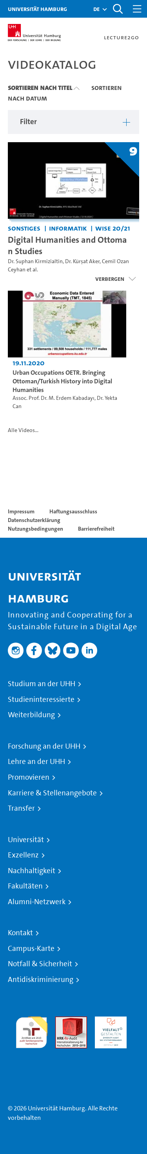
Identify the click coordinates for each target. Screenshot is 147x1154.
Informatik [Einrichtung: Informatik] (68, 228)
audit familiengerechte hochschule (31, 1030)
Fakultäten (25, 886)
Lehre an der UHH (36, 762)
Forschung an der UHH (44, 746)
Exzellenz (23, 855)
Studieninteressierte (41, 699)
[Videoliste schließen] (115, 279)
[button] (96, 9)
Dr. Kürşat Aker (82, 261)
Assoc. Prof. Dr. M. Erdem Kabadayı (53, 398)
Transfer (21, 808)
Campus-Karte (31, 948)
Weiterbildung (31, 715)
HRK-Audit (109, 1021)
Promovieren (28, 777)
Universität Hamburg (37, 9)
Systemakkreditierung (31, 1053)
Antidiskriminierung (40, 979)
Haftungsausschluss (73, 511)
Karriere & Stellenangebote (52, 793)
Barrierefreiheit (96, 529)
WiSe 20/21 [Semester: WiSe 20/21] (112, 228)
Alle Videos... (23, 430)
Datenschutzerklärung (34, 520)
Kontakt (20, 933)
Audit (62, 1021)
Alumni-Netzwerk (36, 902)
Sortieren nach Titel (40, 87)
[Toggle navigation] (137, 9)
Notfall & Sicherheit (40, 964)
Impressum (21, 511)
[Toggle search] (117, 9)
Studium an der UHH (41, 684)
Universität (26, 840)
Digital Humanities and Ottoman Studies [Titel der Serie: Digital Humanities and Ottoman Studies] (67, 245)
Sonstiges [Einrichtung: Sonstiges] (24, 228)
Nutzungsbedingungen (35, 529)
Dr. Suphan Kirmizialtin (35, 261)
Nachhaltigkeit (31, 871)
